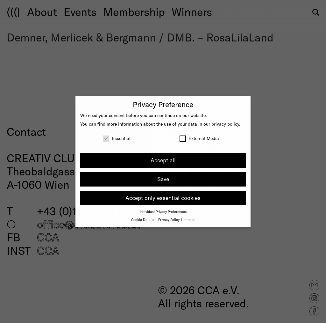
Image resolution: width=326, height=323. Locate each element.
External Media (199, 138)
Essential (117, 138)
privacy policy (225, 124)
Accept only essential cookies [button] (163, 197)
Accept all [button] (163, 160)
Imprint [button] (189, 219)
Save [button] (163, 178)
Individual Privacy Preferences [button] (163, 211)
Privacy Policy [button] (169, 219)
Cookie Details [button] (143, 219)
